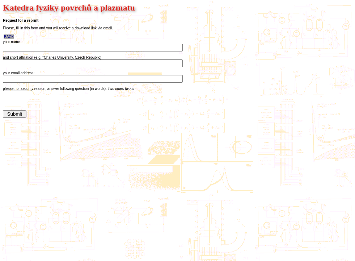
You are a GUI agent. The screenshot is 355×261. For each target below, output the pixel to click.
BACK (9, 37)
